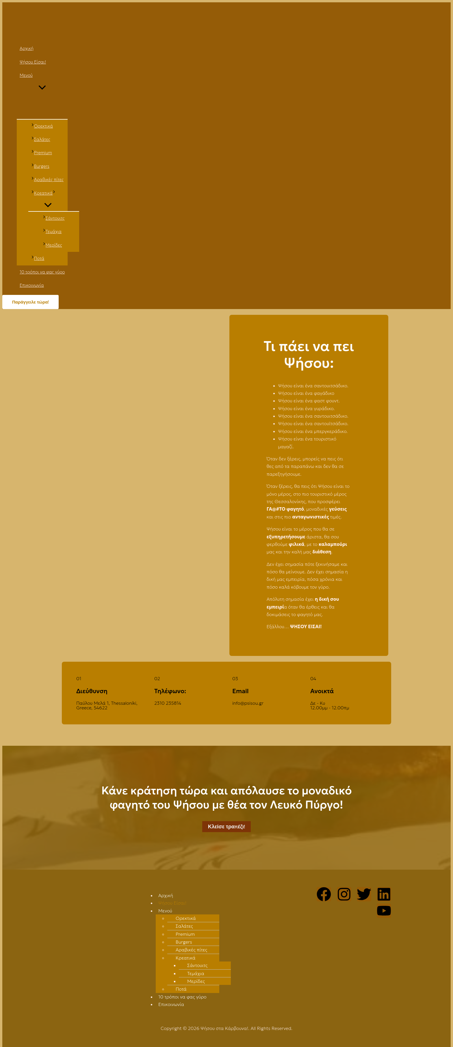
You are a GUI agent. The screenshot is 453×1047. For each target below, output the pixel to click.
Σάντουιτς (197, 965)
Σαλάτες (184, 926)
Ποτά (181, 989)
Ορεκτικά (186, 918)
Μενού (165, 911)
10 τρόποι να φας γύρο (182, 997)
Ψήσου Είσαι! (172, 903)
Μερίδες (196, 981)
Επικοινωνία (171, 1004)
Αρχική (165, 895)
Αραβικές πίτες (191, 950)
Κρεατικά (186, 958)
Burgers (184, 942)
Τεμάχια (195, 973)
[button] (229, 910)
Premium (185, 934)
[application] (54, 193)
